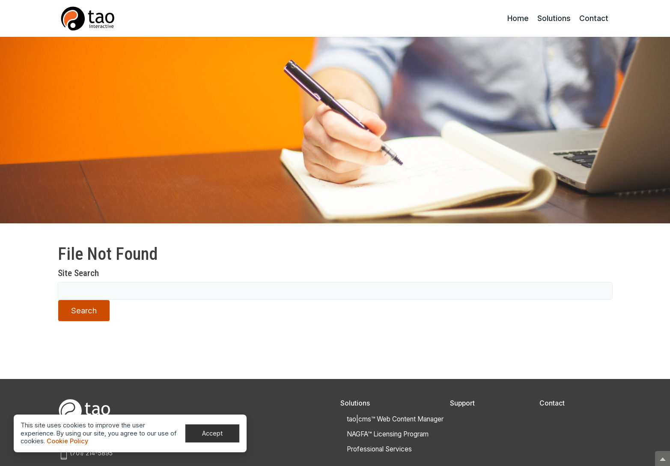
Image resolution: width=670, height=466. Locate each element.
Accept (212, 433)
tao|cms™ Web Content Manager (395, 419)
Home (518, 18)
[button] (662, 458)
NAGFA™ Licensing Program (388, 434)
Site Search (78, 273)
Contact (593, 18)
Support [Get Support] (462, 403)
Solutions (554, 18)
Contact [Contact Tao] (552, 403)
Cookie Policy (67, 441)
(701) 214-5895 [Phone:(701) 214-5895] (91, 453)
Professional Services (379, 449)
